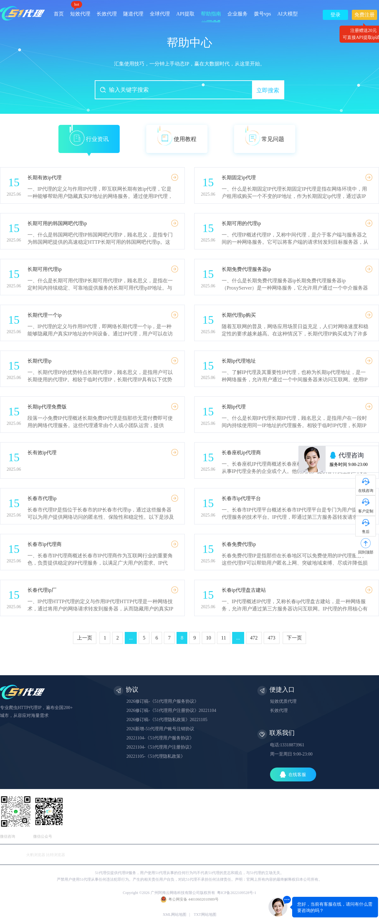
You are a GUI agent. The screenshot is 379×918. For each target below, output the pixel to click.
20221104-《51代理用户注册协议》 (160, 747)
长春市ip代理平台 (241, 498)
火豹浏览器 (35, 855)
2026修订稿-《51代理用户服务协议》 (162, 701)
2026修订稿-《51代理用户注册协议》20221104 (171, 710)
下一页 (294, 637)
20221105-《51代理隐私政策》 (155, 756)
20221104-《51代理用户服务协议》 (160, 738)
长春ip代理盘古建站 (244, 590)
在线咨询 (365, 490)
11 (223, 637)
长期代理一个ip (44, 315)
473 (271, 637)
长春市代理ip (42, 498)
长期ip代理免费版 (47, 406)
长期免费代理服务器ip (246, 269)
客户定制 (365, 511)
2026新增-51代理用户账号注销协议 (160, 728)
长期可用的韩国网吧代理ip (57, 223)
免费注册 (364, 16)
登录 (335, 14)
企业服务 (237, 13)
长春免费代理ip (239, 544)
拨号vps (262, 13)
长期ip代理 (234, 406)
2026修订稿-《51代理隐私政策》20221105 (166, 719)
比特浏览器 (55, 855)
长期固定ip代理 (239, 177)
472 (254, 637)
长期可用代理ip (44, 269)
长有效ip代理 (42, 452)
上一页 (84, 637)
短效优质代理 (283, 701)
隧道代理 (133, 13)
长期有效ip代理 (44, 177)
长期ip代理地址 (239, 361)
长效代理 (107, 13)
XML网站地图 (174, 914)
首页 (59, 13)
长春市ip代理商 (44, 544)
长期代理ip (39, 361)
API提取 (185, 13)
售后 (366, 531)
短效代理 (80, 11)
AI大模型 (287, 13)
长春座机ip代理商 (241, 452)
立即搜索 (267, 90)
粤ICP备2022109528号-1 (236, 892)
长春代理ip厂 (42, 590)
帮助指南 (211, 13)
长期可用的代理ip (241, 223)
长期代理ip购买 (239, 315)
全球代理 (160, 13)
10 (208, 637)
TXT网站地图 (205, 914)
